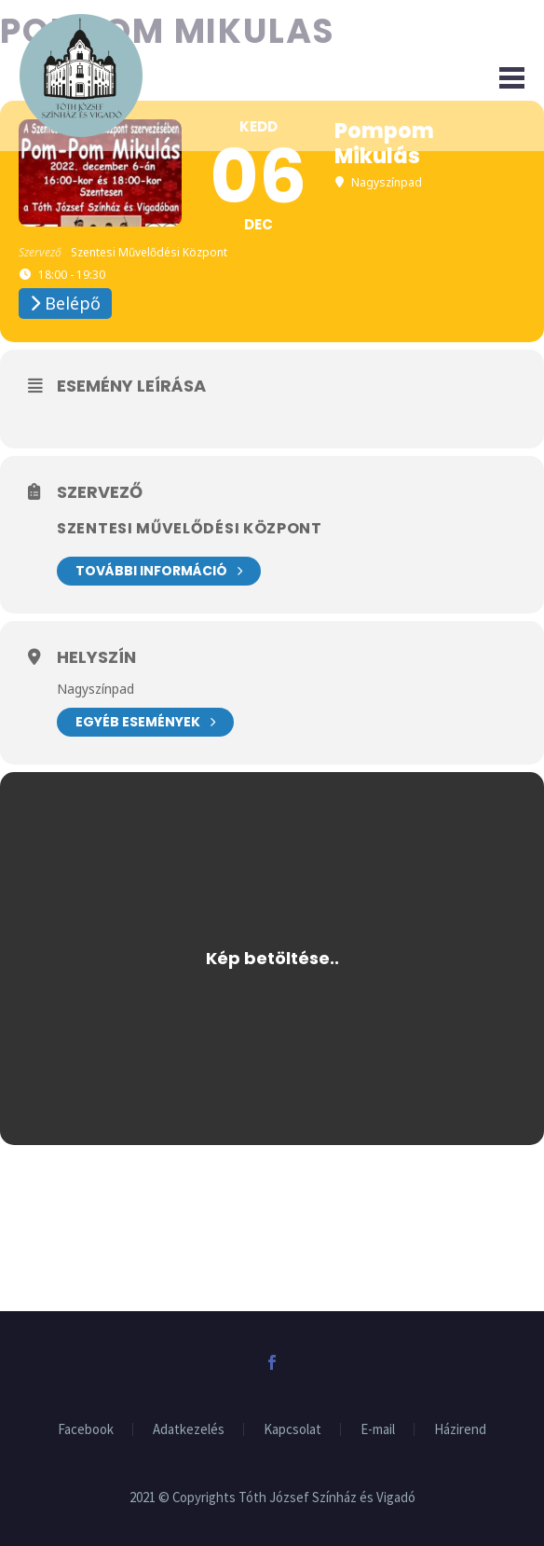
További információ (158, 571)
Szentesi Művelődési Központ (189, 528)
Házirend (460, 1430)
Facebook (86, 1430)
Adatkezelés (188, 1430)
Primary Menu (511, 78)
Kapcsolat (292, 1430)
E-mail (377, 1430)
